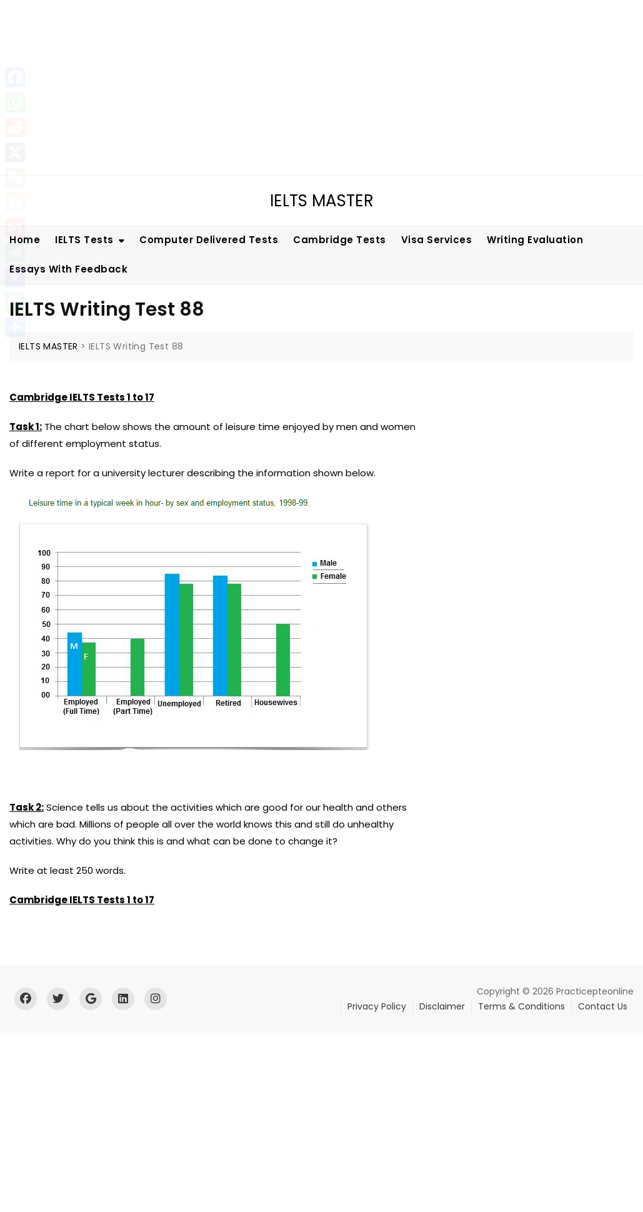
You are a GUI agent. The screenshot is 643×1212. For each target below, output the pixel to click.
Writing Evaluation (535, 239)
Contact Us (602, 1006)
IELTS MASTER (322, 200)
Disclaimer (442, 1006)
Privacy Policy (376, 1006)
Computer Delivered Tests (208, 239)
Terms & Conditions (521, 1006)
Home (24, 239)
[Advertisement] (323, 87)
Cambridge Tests (339, 239)
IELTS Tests (84, 239)
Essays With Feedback (68, 269)
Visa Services (436, 239)
